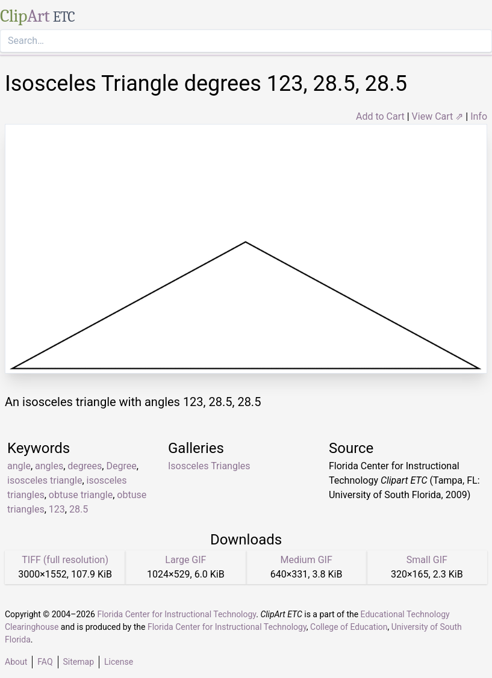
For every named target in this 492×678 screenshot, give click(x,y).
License (118, 662)
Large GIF (185, 560)
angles (49, 466)
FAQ (44, 662)
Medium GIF (306, 560)
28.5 (78, 509)
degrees (84, 466)
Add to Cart (380, 116)
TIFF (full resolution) (65, 560)
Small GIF (426, 560)
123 (57, 509)
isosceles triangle (44, 480)
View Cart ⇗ (438, 116)
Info (478, 116)
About (16, 662)
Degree (121, 466)
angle (19, 466)
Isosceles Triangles (209, 466)
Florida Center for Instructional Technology (176, 614)
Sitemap (78, 662)
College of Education (349, 627)
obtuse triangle (81, 495)
